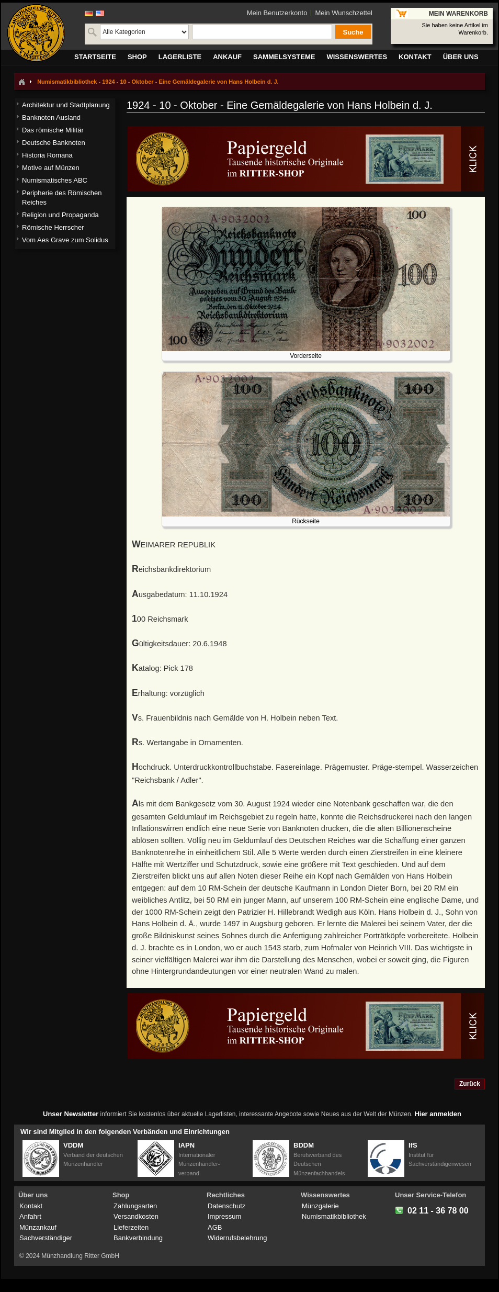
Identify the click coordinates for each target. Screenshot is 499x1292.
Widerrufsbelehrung (237, 1238)
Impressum (224, 1216)
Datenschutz (226, 1206)
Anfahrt (30, 1216)
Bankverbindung (138, 1238)
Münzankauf (37, 1227)
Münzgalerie (320, 1206)
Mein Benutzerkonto (277, 13)
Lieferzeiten (131, 1227)
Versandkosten (136, 1216)
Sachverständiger (45, 1238)
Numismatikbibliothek (334, 1216)
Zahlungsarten (135, 1206)
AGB (215, 1227)
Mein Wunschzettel (343, 13)
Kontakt (30, 1206)
